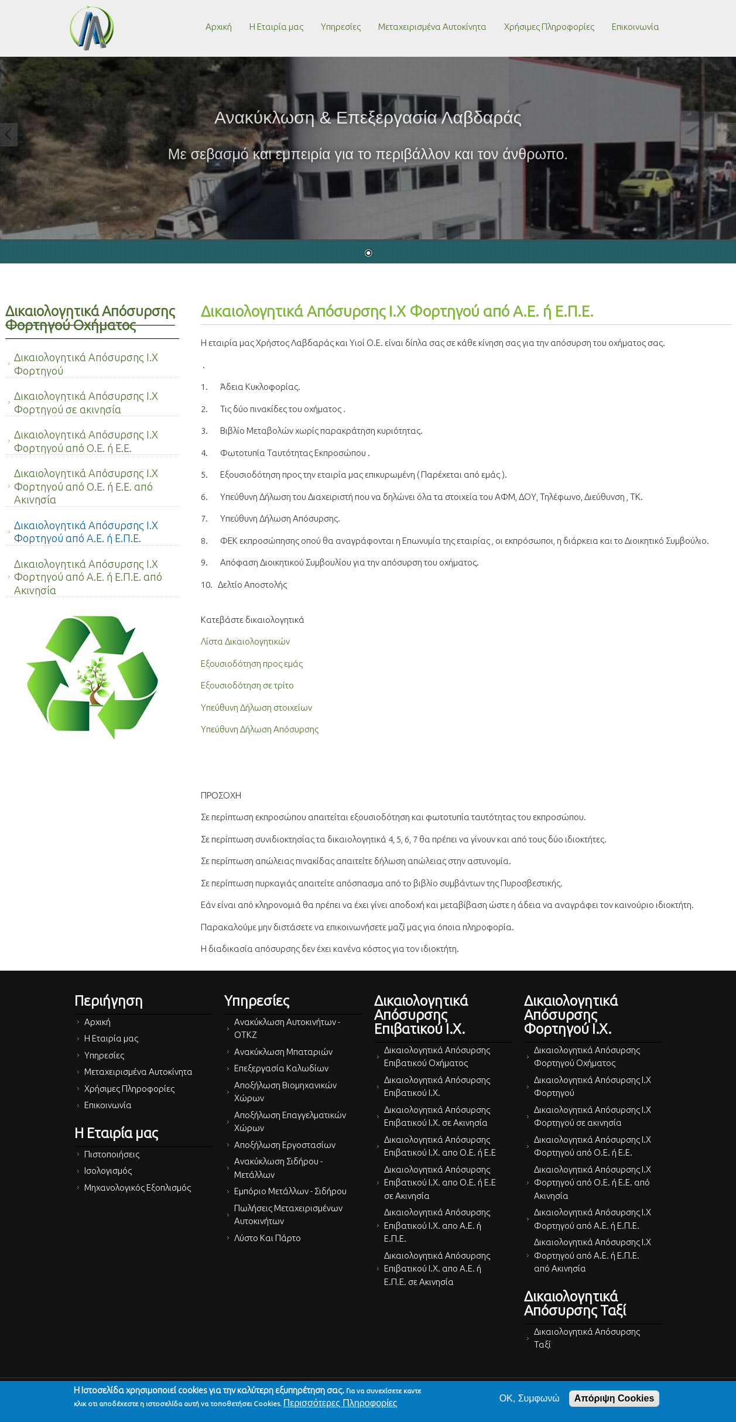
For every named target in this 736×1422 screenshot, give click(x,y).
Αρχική (219, 27)
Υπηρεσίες (341, 27)
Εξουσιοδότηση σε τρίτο (247, 685)
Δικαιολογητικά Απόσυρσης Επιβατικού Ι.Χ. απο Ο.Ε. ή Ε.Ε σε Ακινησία (440, 1182)
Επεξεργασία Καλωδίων (281, 1068)
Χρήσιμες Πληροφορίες (549, 27)
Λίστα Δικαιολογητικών (245, 641)
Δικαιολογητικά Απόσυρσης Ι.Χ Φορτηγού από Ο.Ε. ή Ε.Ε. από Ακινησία (86, 486)
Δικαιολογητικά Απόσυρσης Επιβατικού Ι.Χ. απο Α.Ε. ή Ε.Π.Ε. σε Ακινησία (437, 1268)
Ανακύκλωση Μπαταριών (283, 1052)
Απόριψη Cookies (614, 1398)
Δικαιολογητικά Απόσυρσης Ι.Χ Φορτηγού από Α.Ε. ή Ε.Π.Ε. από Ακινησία (88, 577)
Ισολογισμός (108, 1171)
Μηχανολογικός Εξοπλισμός (137, 1188)
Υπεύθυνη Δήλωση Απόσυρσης (260, 729)
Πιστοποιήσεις (111, 1154)
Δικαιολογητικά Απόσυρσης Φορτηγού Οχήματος (90, 318)
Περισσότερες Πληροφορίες (340, 1403)
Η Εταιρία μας (276, 27)
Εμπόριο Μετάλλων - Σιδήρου (290, 1191)
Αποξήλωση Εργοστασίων (285, 1145)
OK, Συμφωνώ (529, 1398)
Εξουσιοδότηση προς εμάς (252, 664)
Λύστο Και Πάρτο (267, 1238)
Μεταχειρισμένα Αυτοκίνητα (432, 27)
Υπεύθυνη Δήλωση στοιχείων (256, 707)
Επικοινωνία (635, 27)
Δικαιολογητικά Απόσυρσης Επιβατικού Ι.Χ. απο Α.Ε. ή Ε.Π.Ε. (437, 1225)
